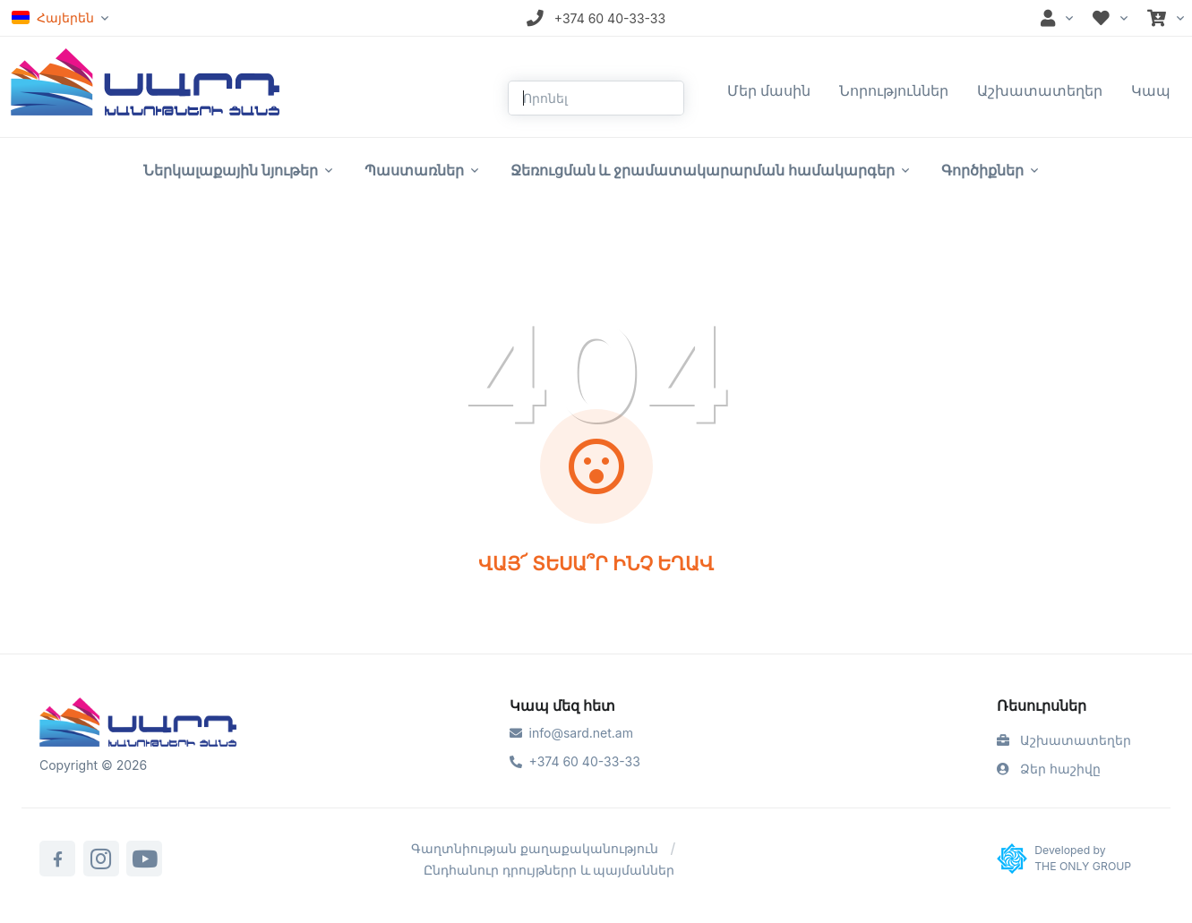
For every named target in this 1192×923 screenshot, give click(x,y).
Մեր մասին (769, 90)
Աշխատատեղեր (1039, 90)
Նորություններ (893, 90)
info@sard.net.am (571, 732)
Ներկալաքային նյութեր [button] (230, 170)
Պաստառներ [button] (414, 170)
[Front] (145, 80)
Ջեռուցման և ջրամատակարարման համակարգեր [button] (702, 170)
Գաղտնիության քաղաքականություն (534, 848)
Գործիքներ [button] (982, 170)
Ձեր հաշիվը (1049, 768)
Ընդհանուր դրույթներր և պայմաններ (549, 869)
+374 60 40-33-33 (575, 761)
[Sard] (137, 724)
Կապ (1151, 90)
